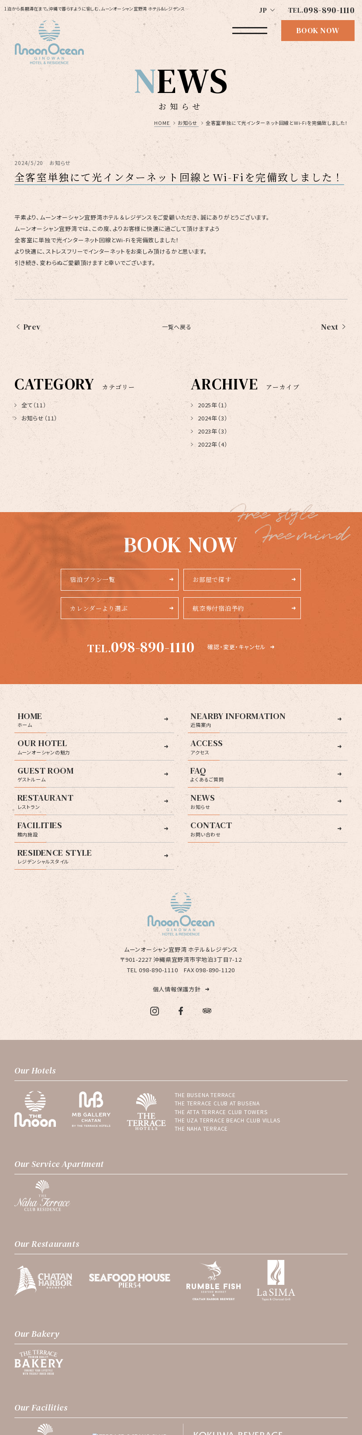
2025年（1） (209, 405)
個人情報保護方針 (177, 989)
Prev (32, 326)
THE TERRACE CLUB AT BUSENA (217, 1103)
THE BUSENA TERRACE (205, 1095)
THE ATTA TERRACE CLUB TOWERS (221, 1112)
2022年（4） (209, 444)
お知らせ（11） (36, 418)
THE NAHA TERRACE (201, 1128)
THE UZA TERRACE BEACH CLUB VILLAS (228, 1120)
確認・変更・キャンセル (236, 647)
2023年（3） (209, 431)
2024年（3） (209, 418)
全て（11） (30, 405)
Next (329, 326)
